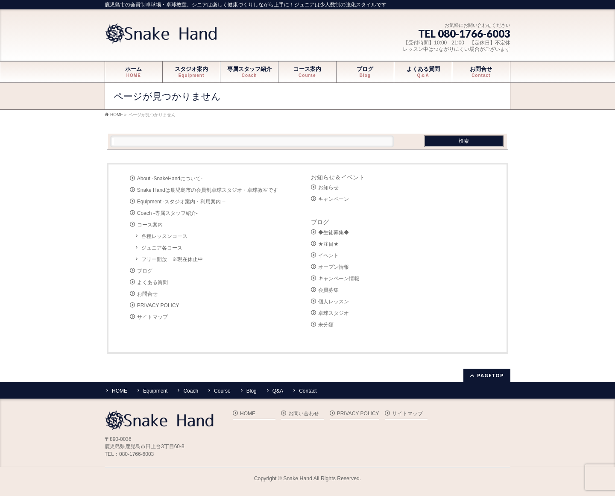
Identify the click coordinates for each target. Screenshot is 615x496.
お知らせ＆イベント (338, 177)
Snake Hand (297, 478)
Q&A (277, 391)
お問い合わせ (303, 414)
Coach (190, 391)
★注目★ (328, 244)
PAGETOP (490, 375)
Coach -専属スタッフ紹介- (167, 213)
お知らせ (328, 188)
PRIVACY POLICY (158, 305)
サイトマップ (152, 317)
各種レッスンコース (164, 236)
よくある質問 (152, 282)
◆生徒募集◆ (333, 232)
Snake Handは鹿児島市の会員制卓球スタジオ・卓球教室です (207, 190)
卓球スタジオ (333, 313)
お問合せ (147, 294)
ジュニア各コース (161, 248)
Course (222, 391)
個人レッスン (333, 302)
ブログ (144, 271)
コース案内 (150, 225)
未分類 (326, 325)
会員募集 (328, 290)
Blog (251, 391)
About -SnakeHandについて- (169, 179)
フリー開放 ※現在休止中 (172, 259)
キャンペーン (333, 199)
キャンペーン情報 (338, 279)
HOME (119, 391)
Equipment (155, 391)
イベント (328, 255)
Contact (307, 391)
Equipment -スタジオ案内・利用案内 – (181, 202)
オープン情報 (333, 267)
